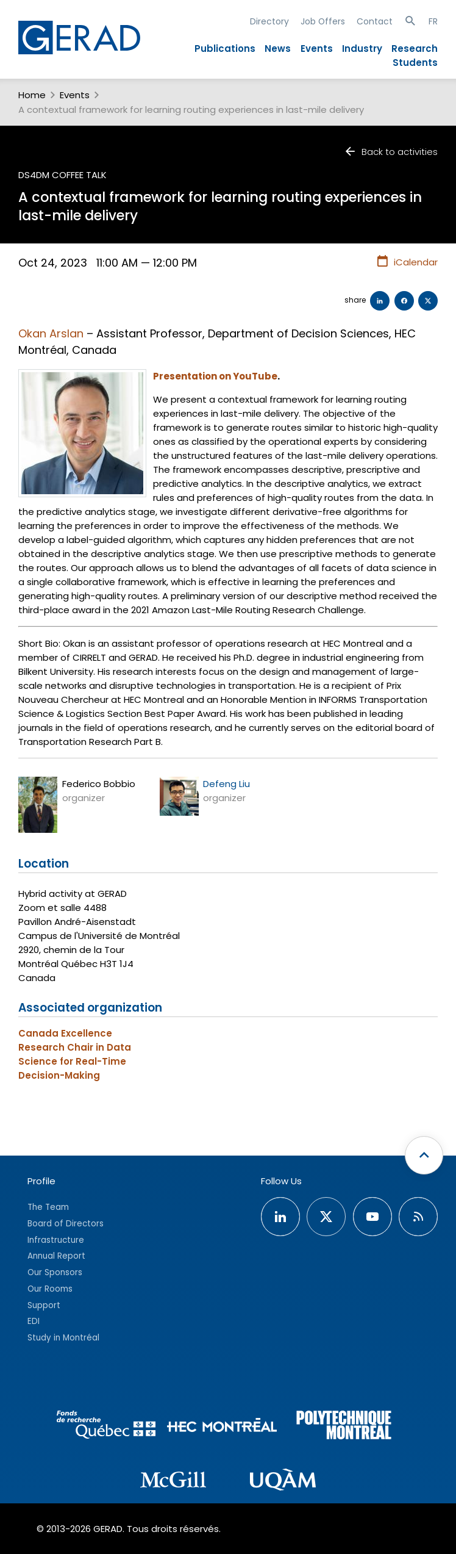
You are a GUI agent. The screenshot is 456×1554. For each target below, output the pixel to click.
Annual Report (56, 1256)
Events (317, 48)
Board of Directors (65, 1223)
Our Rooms (50, 1289)
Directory (269, 21)
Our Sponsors (54, 1272)
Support (43, 1305)
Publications (224, 48)
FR (433, 21)
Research (414, 48)
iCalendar (407, 261)
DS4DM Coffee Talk (62, 174)
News (278, 48)
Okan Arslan (51, 333)
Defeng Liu (226, 783)
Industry (362, 48)
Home (32, 94)
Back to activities (390, 151)
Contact (375, 21)
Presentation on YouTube (215, 376)
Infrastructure (55, 1240)
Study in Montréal (63, 1338)
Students (415, 62)
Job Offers (323, 21)
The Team (48, 1207)
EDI (33, 1321)
